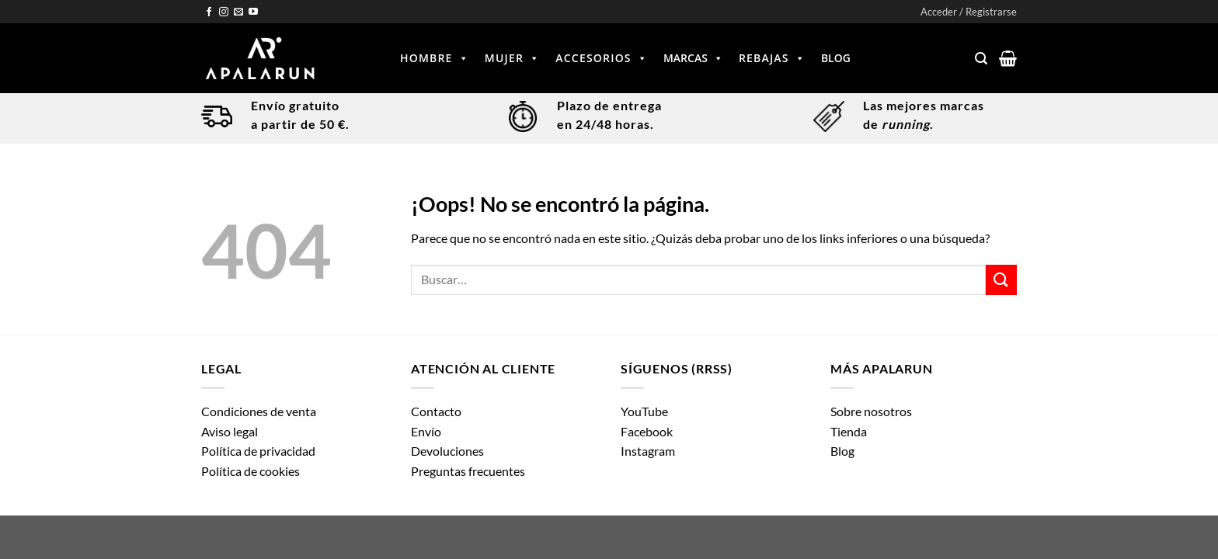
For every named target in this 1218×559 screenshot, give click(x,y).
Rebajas (772, 58)
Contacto (436, 411)
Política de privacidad (258, 450)
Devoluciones (447, 450)
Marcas (693, 58)
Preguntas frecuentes (468, 471)
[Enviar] (1001, 280)
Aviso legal (229, 431)
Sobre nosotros (871, 411)
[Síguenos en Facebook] (209, 12)
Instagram (648, 450)
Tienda (848, 431)
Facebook (647, 431)
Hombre (434, 58)
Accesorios (601, 58)
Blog (836, 57)
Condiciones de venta (258, 411)
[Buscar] (981, 58)
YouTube (644, 411)
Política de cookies (250, 471)
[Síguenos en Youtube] (253, 12)
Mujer (512, 58)
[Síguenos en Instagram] (223, 12)
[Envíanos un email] (238, 12)
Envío (426, 431)
